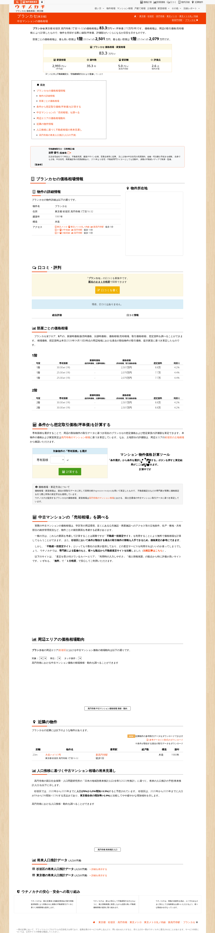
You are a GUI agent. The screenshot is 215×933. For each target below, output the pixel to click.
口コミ (171, 2)
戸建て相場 (140, 8)
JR (57, 229)
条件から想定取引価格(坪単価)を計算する (59, 106)
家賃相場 (164, 8)
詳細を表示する (98, 869)
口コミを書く (107, 290)
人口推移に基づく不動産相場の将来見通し (59, 129)
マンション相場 (125, 8)
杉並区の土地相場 (174, 437)
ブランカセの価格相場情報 (51, 90)
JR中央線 (65, 229)
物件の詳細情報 (47, 95)
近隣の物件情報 (45, 123)
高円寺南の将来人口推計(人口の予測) (57, 135)
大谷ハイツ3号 (53, 754)
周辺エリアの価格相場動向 (51, 118)
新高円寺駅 (177, 20)
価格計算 (146, 2)
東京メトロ (172, 16)
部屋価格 (159, 2)
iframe (146, 111)
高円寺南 (160, 16)
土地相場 (151, 8)
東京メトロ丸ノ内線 (188, 16)
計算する (70, 472)
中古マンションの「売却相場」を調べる (58, 112)
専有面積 (42, 460)
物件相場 (110, 8)
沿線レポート (191, 8)
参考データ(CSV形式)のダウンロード (164, 739)
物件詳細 (184, 2)
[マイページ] (42, 2)
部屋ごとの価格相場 (49, 101)
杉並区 (151, 16)
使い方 (100, 8)
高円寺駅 (76, 229)
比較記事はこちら (152, 550)
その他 (177, 8)
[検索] (17, 2)
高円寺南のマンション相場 (75, 437)
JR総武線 (65, 232)
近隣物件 (197, 2)
